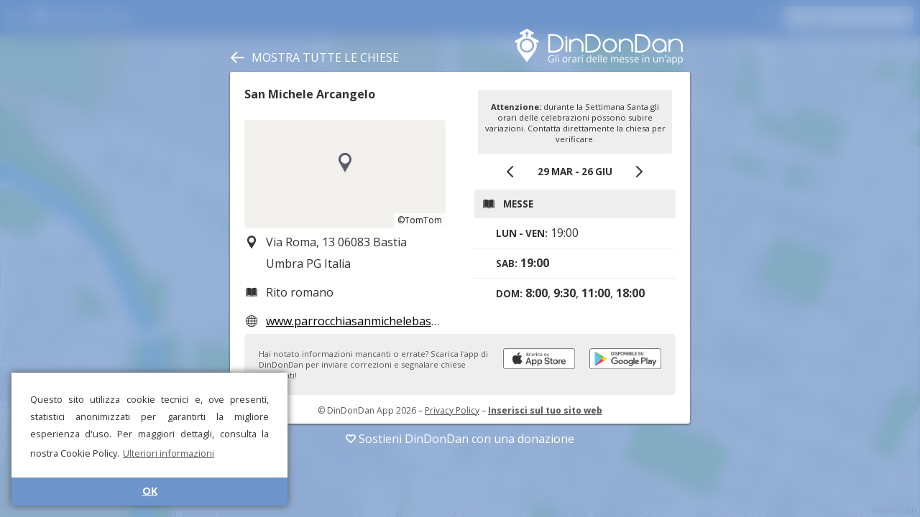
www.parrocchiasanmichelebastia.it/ (362, 321)
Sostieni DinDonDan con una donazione (460, 439)
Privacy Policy (452, 410)
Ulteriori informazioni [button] (168, 453)
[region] (345, 174)
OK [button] (149, 491)
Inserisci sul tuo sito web (545, 410)
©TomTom (419, 220)
